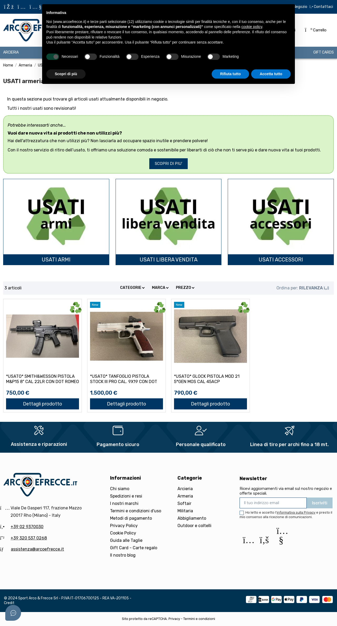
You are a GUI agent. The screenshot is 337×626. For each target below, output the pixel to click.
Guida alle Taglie (126, 540)
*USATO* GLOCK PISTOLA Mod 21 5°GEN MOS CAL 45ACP (207, 379)
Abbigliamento (191, 518)
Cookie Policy (123, 533)
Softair (184, 503)
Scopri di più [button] (66, 74)
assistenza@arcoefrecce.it (37, 549)
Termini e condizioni (199, 619)
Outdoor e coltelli (194, 525)
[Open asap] (13, 613)
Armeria (185, 496)
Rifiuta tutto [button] (230, 74)
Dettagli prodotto (42, 404)
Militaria (185, 510)
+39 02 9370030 (27, 526)
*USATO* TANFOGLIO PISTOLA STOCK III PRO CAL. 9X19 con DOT (123, 379)
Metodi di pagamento (131, 518)
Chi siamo (119, 488)
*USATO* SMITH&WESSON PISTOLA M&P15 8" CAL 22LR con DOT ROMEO (42, 379)
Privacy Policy (124, 525)
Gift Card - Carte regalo (133, 547)
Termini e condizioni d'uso (135, 510)
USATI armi (56, 259)
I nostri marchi (124, 503)
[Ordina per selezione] (303, 288)
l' (295, 512)
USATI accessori (281, 259)
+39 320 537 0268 (29, 538)
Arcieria (185, 488)
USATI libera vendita (168, 259)
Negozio (300, 6)
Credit (9, 603)
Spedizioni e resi (126, 496)
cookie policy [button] (251, 27)
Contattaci (323, 6)
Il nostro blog (123, 555)
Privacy (174, 619)
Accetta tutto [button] (271, 74)
